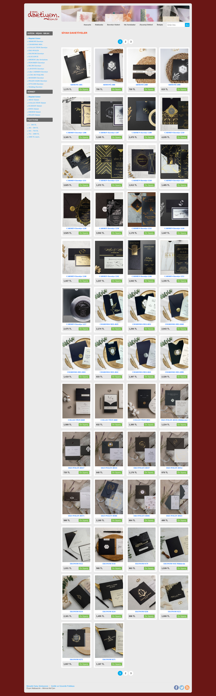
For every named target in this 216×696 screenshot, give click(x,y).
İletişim (160, 25)
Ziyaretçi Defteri (146, 25)
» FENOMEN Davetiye (36, 63)
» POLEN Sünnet (33, 115)
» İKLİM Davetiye (34, 66)
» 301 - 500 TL (32, 128)
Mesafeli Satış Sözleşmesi (37, 686)
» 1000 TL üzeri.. (33, 137)
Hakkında (99, 25)
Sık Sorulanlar (130, 25)
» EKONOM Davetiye (35, 53)
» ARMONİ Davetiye (35, 41)
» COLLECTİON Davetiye (37, 47)
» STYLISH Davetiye (35, 84)
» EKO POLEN (33, 50)
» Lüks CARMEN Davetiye (37, 72)
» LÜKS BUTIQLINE (35, 75)
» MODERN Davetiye (35, 78)
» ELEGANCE (32, 56)
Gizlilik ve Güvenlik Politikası (62, 686)
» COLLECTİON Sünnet (36, 103)
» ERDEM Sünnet (34, 112)
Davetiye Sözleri (113, 25)
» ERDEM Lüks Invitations (37, 60)
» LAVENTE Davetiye (35, 69)
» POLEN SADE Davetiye (37, 81)
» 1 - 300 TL (31, 125)
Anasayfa (87, 25)
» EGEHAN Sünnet (34, 106)
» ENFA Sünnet (33, 109)
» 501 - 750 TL (32, 131)
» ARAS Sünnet (33, 100)
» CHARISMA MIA (34, 44)
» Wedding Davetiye (34, 87)
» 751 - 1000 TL (33, 134)
